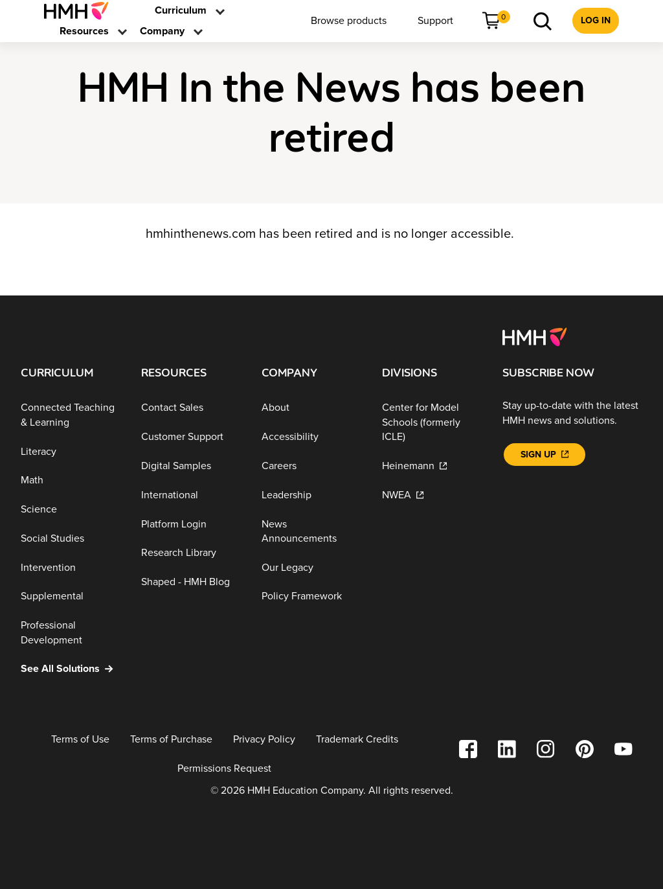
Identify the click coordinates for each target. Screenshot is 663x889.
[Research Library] (191, 553)
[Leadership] (311, 495)
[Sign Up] (544, 454)
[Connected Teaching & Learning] (70, 415)
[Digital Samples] (191, 466)
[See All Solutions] (70, 669)
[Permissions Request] (224, 768)
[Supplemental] (70, 596)
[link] (81, 11)
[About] (311, 407)
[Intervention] (70, 567)
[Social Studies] (70, 538)
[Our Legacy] (311, 567)
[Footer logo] (534, 336)
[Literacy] (70, 451)
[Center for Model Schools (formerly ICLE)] (432, 422)
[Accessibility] (311, 437)
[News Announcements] (311, 531)
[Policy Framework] (311, 596)
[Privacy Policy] (264, 739)
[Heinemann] (432, 466)
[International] (191, 495)
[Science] (70, 509)
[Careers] (311, 466)
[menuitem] (81, 10)
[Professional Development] (70, 632)
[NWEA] (432, 495)
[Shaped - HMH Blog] (191, 582)
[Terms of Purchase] (171, 739)
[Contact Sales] (191, 407)
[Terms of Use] (80, 739)
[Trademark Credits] (357, 739)
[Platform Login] (191, 523)
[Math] (70, 480)
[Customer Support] (191, 437)
